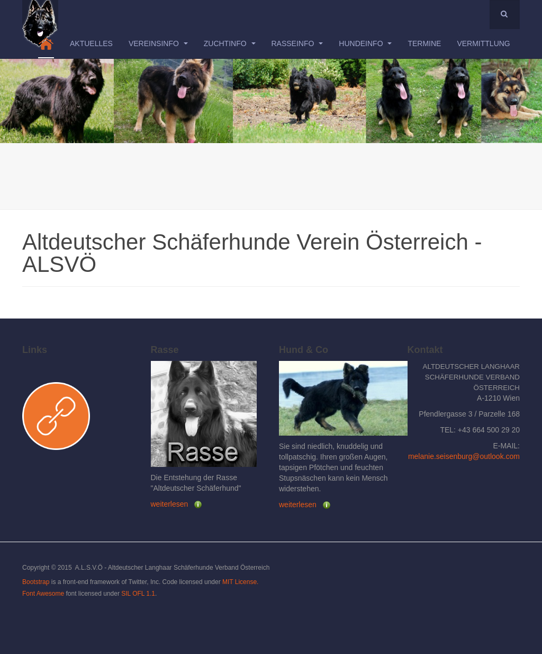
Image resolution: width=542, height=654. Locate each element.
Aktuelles (91, 43)
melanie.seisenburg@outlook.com (464, 456)
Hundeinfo (365, 43)
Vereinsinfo (158, 43)
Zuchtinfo (230, 43)
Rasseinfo (297, 43)
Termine (424, 43)
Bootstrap (35, 582)
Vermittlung (483, 43)
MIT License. (240, 582)
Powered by (471, 576)
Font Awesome (43, 593)
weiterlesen (169, 504)
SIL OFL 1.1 (138, 593)
